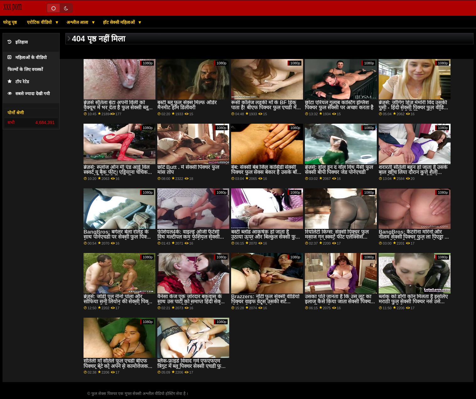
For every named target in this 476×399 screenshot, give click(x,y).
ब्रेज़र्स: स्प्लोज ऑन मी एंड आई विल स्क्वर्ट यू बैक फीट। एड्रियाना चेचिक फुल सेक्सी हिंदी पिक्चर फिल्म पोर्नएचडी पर (116, 175)
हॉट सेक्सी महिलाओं (119, 22)
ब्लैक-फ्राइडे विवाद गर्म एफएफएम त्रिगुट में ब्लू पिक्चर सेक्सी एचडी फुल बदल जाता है (191, 366)
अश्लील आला (78, 22)
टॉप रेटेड (18, 81)
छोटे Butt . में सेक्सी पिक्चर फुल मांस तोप (188, 169)
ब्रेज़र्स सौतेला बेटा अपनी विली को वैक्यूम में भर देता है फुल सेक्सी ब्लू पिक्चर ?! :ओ (116, 108)
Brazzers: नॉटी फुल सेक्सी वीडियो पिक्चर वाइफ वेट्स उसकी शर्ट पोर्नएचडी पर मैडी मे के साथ (265, 302)
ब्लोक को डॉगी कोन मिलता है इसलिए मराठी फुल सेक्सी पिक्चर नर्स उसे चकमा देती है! (413, 302)
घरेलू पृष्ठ (10, 22)
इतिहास (18, 42)
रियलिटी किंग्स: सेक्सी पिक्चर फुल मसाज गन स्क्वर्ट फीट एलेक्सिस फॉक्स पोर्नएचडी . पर (337, 237)
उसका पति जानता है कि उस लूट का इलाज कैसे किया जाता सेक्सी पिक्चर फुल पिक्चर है (339, 302)
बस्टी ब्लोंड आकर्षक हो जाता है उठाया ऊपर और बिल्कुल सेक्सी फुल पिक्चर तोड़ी (265, 237)
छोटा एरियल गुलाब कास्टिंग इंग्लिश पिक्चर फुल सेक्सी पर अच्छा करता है (339, 105)
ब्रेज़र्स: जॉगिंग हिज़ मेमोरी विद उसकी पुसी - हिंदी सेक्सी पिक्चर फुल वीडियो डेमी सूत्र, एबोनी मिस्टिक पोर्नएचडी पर (413, 108)
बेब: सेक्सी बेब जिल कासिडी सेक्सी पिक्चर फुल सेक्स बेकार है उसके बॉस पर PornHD (265, 172)
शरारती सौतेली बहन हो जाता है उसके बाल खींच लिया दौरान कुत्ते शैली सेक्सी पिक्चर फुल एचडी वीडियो (413, 172)
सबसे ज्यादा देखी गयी (29, 93)
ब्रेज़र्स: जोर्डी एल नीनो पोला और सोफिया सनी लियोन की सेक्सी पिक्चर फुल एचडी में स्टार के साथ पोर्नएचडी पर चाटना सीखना (118, 304)
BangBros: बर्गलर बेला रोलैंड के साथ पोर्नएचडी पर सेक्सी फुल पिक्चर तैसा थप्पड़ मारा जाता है (118, 237)
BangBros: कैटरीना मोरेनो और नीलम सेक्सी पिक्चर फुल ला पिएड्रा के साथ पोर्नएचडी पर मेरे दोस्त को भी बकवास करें (414, 240)
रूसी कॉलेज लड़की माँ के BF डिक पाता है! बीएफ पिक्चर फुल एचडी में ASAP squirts (263, 108)
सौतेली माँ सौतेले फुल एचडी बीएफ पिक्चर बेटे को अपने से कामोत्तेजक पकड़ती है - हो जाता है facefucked (119, 366)
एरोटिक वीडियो (40, 22)
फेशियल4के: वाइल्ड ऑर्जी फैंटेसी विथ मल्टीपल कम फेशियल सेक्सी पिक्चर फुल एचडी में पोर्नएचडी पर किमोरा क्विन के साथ (188, 240)
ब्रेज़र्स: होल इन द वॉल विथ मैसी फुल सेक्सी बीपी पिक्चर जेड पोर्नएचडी (339, 169)
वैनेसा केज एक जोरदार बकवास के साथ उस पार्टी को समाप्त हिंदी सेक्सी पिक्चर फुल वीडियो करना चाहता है (191, 302)
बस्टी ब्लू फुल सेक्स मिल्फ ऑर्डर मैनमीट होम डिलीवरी (187, 105)
